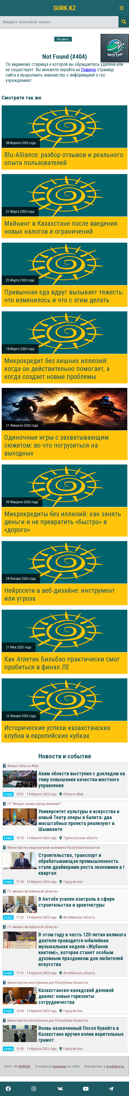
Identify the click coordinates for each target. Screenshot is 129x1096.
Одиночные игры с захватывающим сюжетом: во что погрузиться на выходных (56, 445)
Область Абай (73, 794)
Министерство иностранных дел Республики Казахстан (47, 982)
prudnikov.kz (115, 1066)
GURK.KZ (64, 8)
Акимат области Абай (22, 766)
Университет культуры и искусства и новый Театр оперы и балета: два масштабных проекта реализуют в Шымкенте (78, 820)
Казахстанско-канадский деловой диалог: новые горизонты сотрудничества (76, 996)
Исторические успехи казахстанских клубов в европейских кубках (57, 732)
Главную (88, 69)
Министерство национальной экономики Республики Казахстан (53, 847)
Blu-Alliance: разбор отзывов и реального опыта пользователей (63, 159)
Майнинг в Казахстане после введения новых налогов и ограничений (61, 227)
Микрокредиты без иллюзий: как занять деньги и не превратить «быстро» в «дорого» (62, 522)
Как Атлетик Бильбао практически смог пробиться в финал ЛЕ (62, 663)
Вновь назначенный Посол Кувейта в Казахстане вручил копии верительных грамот (81, 1034)
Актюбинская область (79, 917)
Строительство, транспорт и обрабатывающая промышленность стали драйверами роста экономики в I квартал (81, 864)
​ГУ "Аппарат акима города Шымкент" (34, 804)
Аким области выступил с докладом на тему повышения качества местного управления (81, 779)
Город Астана (73, 882)
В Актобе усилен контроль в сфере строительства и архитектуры (76, 902)
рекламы (59, 1066)
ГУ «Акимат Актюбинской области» (32, 891)
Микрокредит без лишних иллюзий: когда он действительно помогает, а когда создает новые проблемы (57, 369)
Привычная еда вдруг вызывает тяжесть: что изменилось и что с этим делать (64, 296)
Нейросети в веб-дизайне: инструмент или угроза (59, 594)
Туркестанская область (80, 838)
